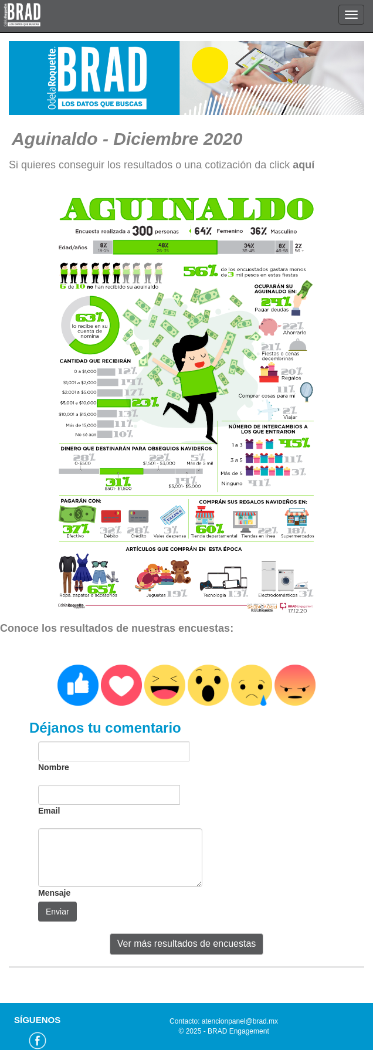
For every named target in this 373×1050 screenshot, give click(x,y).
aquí (303, 165)
